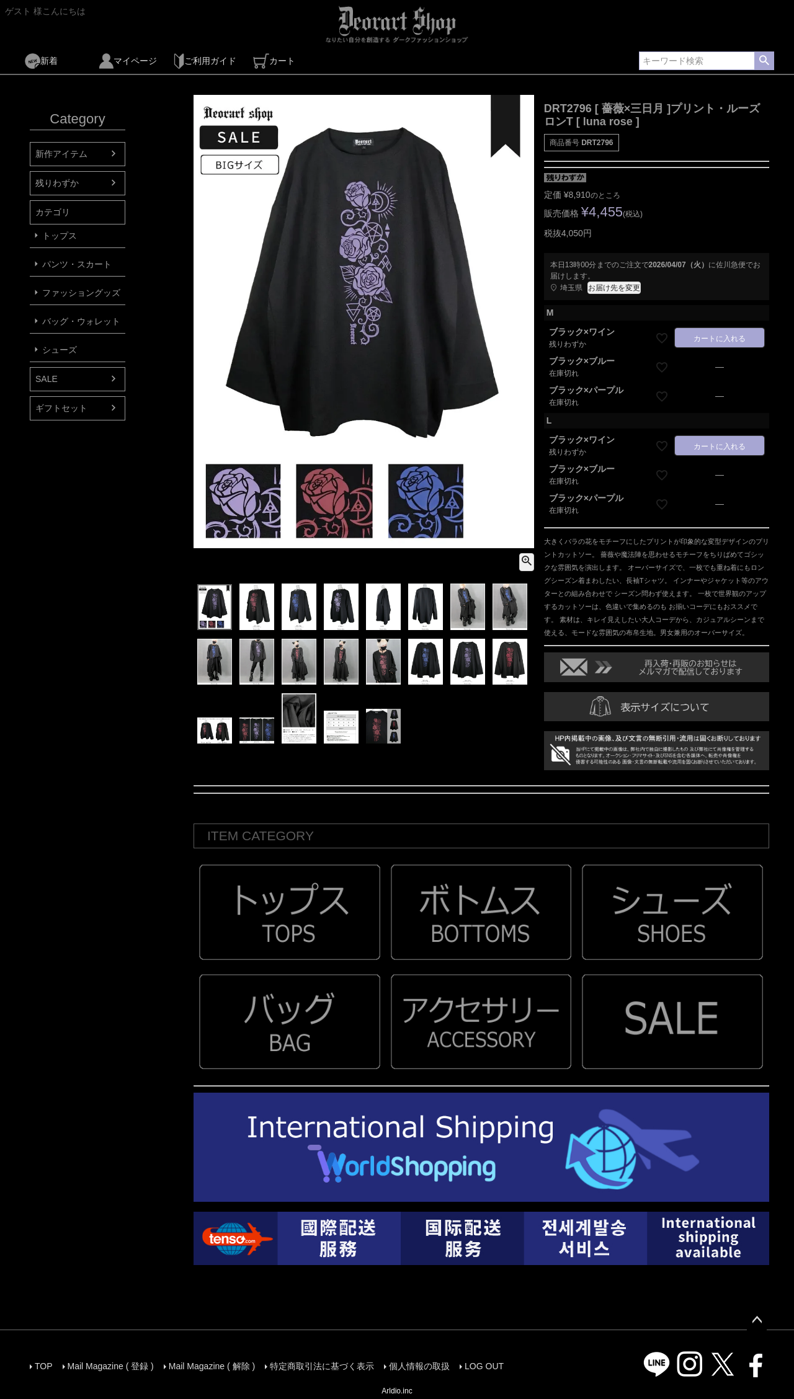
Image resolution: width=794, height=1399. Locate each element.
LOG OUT (484, 1366)
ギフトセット (61, 408)
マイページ (128, 61)
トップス (59, 236)
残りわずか (57, 183)
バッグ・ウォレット (81, 321)
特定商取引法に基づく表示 (322, 1366)
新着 (41, 61)
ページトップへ (757, 1320)
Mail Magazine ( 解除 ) (212, 1366)
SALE (46, 379)
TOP (44, 1366)
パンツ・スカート (77, 264)
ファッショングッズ (81, 293)
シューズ (59, 350)
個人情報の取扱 (419, 1366)
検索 (764, 60)
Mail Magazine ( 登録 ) (111, 1366)
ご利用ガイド (205, 61)
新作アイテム (61, 154)
